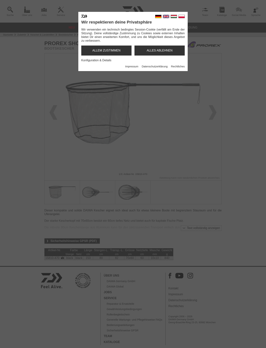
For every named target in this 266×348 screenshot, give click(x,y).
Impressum (131, 66)
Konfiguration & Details (96, 60)
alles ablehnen (160, 50)
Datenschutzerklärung (155, 66)
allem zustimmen (106, 50)
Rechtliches (178, 66)
